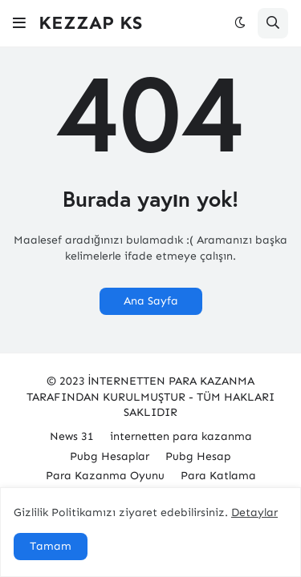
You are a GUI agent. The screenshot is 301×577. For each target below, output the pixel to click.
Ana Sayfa (151, 301)
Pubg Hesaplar (109, 456)
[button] (19, 23)
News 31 (72, 436)
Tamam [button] (50, 546)
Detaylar (254, 512)
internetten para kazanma (181, 436)
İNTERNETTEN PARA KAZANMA (171, 381)
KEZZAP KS (90, 22)
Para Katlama (218, 475)
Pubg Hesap (198, 456)
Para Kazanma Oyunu (105, 475)
